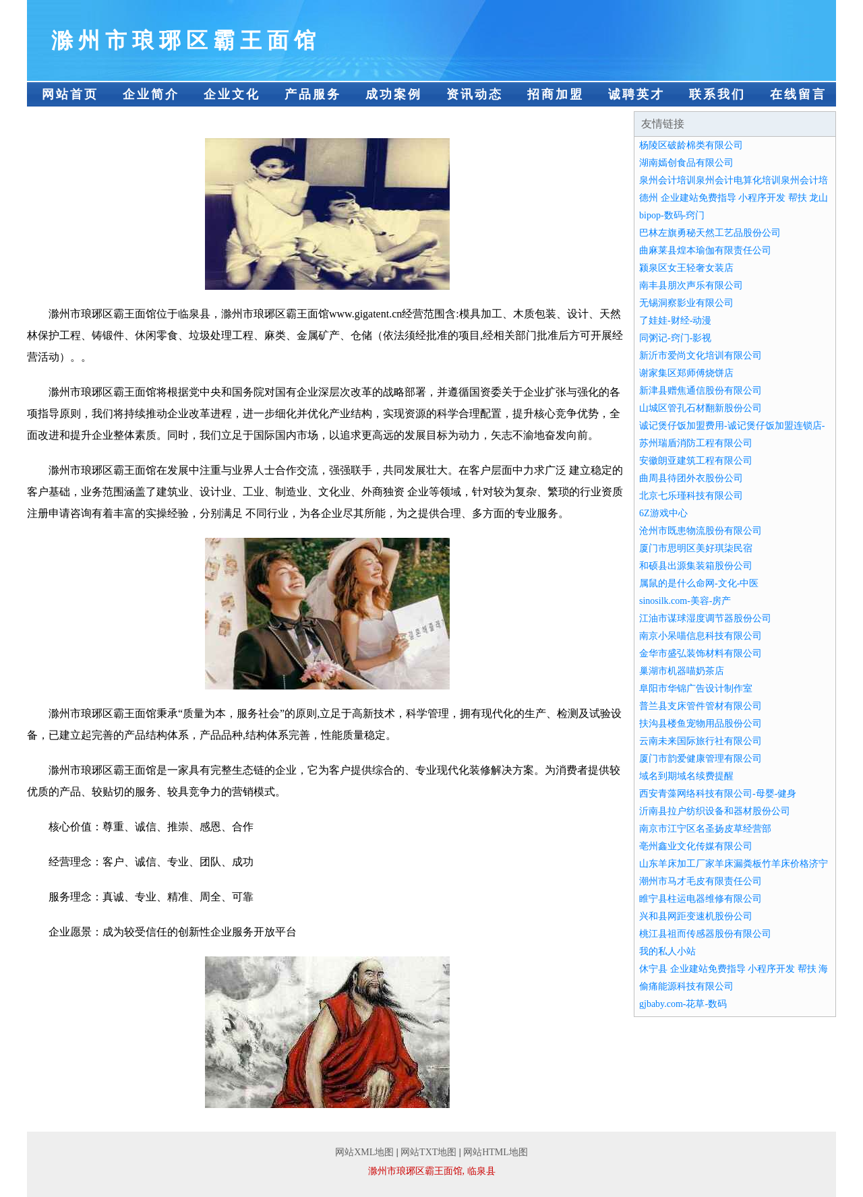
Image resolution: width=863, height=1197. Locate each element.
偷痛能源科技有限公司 (686, 986)
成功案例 (393, 94)
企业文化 (232, 94)
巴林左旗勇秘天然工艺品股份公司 (710, 233)
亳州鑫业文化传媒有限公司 (695, 846)
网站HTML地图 (495, 1152)
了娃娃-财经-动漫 (675, 320)
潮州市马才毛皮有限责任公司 (700, 881)
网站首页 (70, 94)
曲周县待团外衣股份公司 (691, 478)
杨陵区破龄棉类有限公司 (691, 145)
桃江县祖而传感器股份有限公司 (705, 934)
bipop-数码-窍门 (672, 215)
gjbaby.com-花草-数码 (683, 1004)
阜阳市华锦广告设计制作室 (695, 688)
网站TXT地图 (428, 1152)
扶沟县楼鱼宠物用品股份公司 (700, 723)
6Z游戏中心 (663, 513)
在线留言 (798, 94)
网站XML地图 (364, 1152)
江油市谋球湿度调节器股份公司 (705, 618)
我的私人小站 (667, 951)
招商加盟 (555, 94)
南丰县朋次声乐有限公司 (691, 285)
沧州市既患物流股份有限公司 (700, 531)
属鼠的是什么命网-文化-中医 (698, 583)
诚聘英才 (636, 94)
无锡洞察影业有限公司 (686, 303)
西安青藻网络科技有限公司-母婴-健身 (717, 794)
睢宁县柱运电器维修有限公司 (700, 899)
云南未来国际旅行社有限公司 (700, 741)
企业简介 (151, 94)
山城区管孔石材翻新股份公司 (700, 408)
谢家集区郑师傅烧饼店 (686, 373)
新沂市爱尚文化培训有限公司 (700, 355)
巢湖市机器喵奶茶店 (681, 671)
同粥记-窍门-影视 (675, 338)
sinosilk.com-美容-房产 (685, 601)
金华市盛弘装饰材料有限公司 (700, 653)
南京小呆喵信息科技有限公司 (700, 636)
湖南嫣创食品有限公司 (686, 163)
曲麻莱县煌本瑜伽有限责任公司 (705, 250)
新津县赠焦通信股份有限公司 (700, 391)
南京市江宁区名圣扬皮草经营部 (705, 829)
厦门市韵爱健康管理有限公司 (700, 759)
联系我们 (717, 94)
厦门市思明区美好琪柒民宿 (695, 548)
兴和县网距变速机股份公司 (695, 916)
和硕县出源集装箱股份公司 (695, 566)
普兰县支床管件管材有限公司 (700, 706)
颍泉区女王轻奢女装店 (686, 268)
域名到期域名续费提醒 (686, 776)
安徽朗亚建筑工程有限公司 (695, 461)
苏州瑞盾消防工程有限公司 (695, 443)
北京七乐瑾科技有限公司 (691, 496)
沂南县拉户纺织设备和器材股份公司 (714, 811)
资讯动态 (474, 94)
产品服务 (313, 94)
